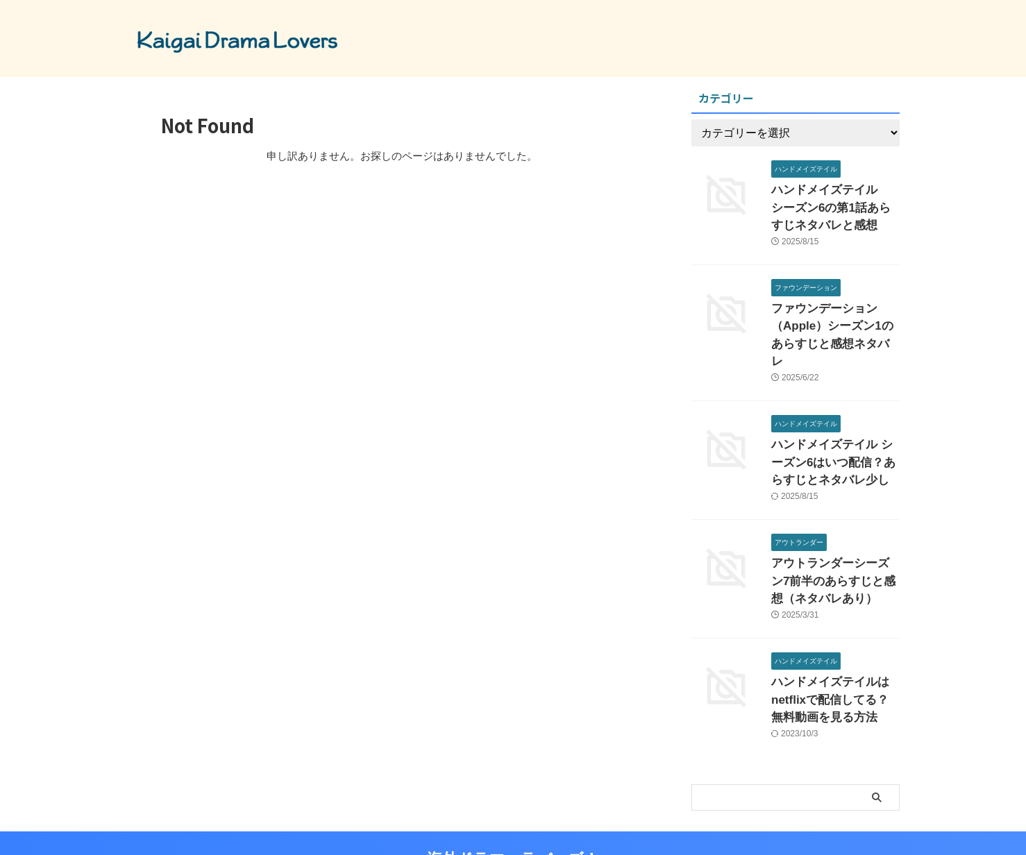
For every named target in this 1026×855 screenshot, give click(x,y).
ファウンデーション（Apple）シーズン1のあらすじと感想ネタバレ (831, 317)
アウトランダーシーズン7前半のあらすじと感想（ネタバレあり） (834, 541)
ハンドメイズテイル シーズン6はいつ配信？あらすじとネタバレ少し (832, 429)
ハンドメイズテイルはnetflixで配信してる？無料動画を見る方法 (834, 654)
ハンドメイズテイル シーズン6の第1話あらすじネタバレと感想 (835, 204)
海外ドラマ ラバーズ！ (513, 809)
